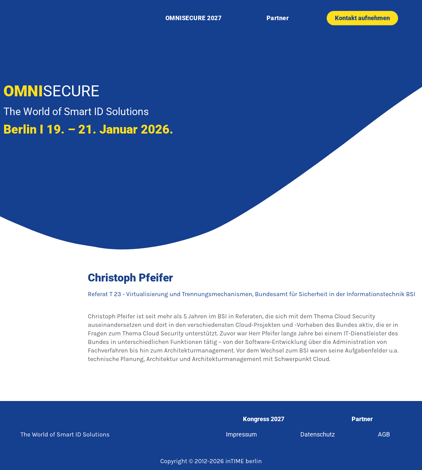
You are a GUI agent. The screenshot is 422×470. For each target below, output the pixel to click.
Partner (278, 18)
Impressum (241, 434)
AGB (384, 434)
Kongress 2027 (263, 419)
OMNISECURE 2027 (193, 18)
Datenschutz (317, 434)
